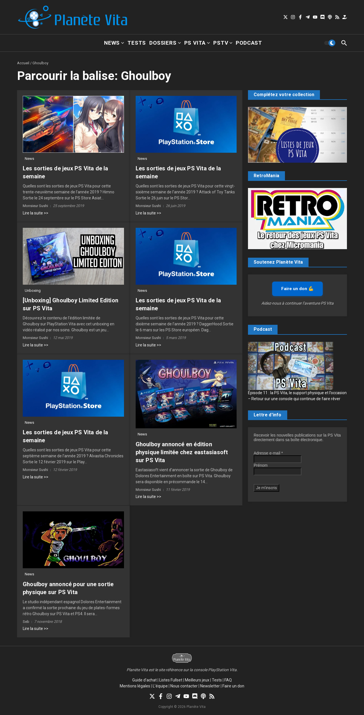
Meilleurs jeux (197, 680)
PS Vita (197, 43)
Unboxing (33, 290)
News (114, 43)
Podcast (249, 43)
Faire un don (233, 686)
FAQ (228, 680)
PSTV (222, 43)
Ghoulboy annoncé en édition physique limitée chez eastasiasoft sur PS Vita (182, 452)
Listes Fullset (170, 680)
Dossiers (165, 43)
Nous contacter (184, 686)
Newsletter (210, 686)
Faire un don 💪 (297, 288)
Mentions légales (135, 686)
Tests (136, 43)
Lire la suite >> (35, 213)
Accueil (23, 63)
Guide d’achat (144, 680)
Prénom (261, 465)
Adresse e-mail (268, 453)
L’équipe (160, 686)
